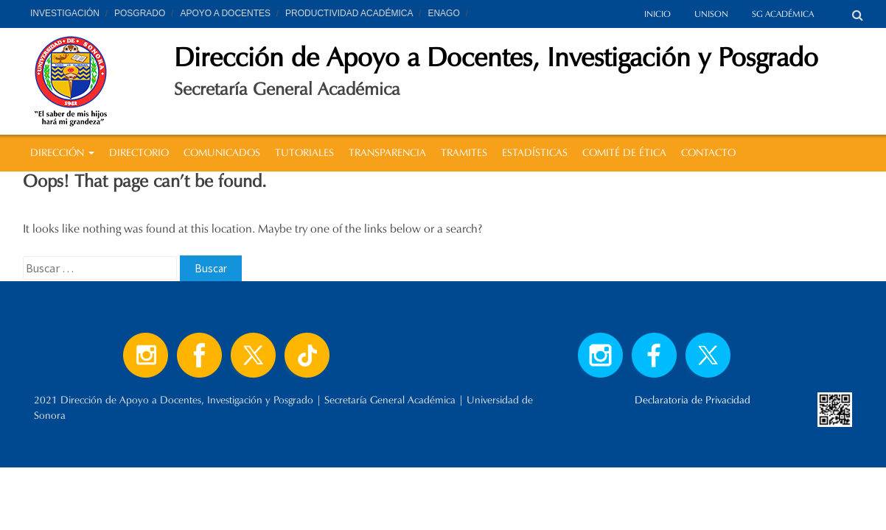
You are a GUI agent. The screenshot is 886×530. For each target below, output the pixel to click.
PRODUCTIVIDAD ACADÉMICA (349, 13)
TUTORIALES (304, 152)
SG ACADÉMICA (783, 13)
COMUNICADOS (222, 152)
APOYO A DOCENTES (225, 13)
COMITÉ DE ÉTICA (624, 152)
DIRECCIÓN (62, 152)
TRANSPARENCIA (387, 152)
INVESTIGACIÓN (65, 13)
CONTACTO (708, 152)
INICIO (657, 13)
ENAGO (443, 13)
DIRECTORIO (139, 152)
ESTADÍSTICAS (535, 152)
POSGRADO (139, 13)
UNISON (711, 13)
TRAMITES (464, 152)
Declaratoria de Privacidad (692, 400)
